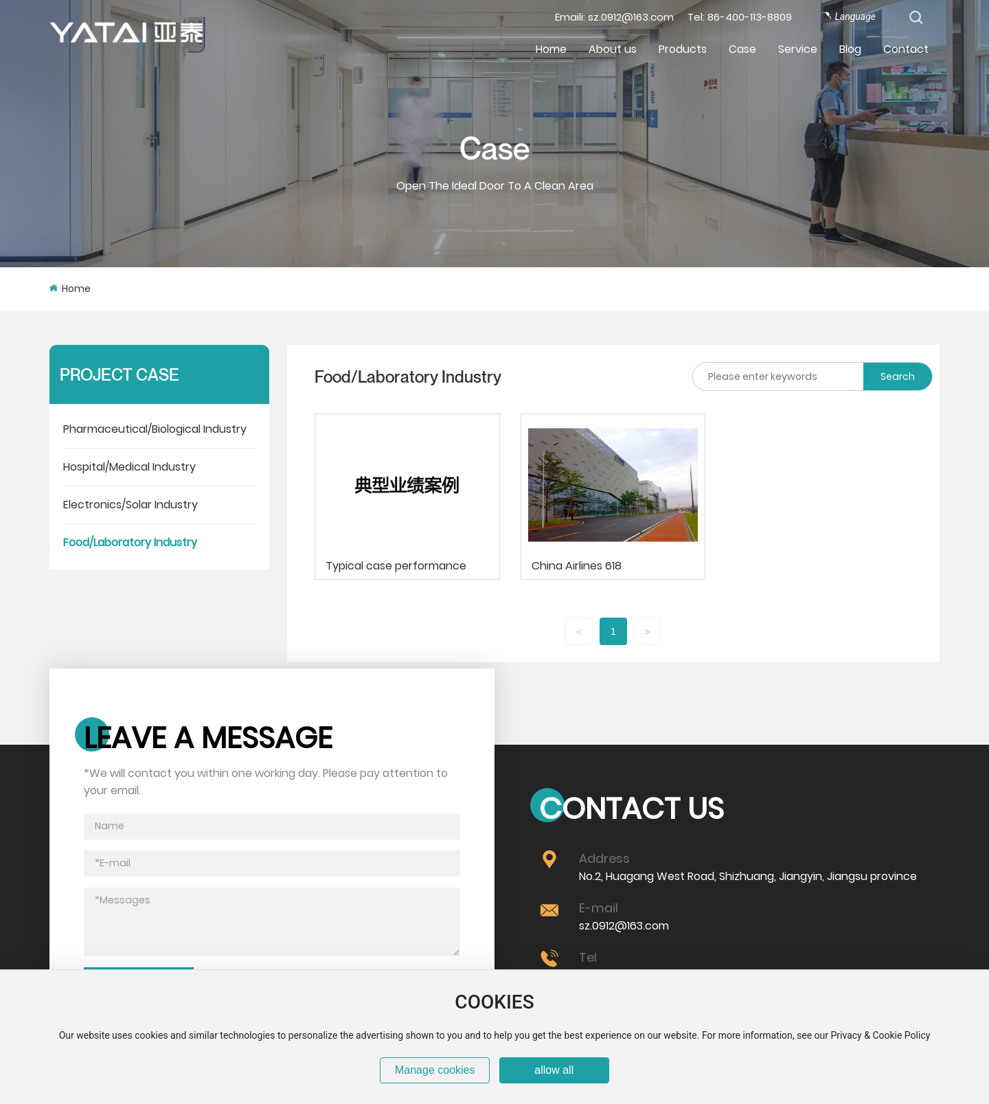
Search (897, 376)
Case (494, 147)
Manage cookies (435, 1070)
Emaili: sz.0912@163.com (614, 17)
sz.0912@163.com (624, 926)
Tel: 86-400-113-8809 (739, 17)
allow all (553, 1070)
